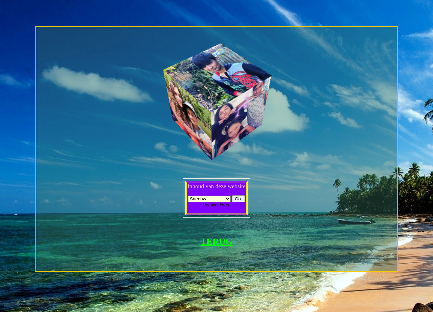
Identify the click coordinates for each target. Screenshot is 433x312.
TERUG (217, 242)
